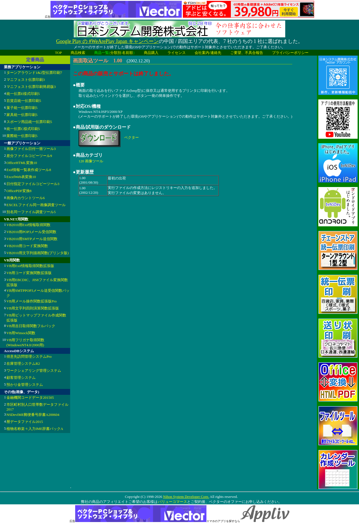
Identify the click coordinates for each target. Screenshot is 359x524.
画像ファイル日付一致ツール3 (31, 149)
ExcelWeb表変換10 (21, 177)
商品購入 (151, 53)
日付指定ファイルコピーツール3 (32, 184)
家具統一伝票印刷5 (22, 115)
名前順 (127, 53)
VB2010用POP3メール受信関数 (31, 232)
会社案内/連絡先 (208, 53)
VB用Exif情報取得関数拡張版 (30, 266)
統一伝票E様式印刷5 (23, 94)
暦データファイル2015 (24, 422)
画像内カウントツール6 (25, 198)
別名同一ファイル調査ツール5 (31, 212)
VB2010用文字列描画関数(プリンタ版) (37, 253)
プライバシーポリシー (290, 53)
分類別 (115, 53)
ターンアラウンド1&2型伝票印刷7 (34, 72)
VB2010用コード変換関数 (27, 246)
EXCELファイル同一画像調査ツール (36, 205)
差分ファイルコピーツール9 (29, 156)
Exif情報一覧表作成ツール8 (28, 170)
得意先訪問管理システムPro (29, 356)
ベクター (131, 137)
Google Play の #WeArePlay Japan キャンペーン (107, 41)
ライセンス (176, 53)
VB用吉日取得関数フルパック (30, 326)
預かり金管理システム (24, 384)
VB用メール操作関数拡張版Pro (31, 301)
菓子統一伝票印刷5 (22, 108)
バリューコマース (172, 502)
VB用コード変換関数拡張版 (29, 273)
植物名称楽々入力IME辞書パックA (34, 429)
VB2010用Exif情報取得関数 (28, 225)
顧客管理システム (21, 377)
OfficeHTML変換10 (21, 163)
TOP (58, 53)
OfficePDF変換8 (18, 191)
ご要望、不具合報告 (246, 53)
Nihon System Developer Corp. (186, 497)
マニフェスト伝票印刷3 (25, 80)
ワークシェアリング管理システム (33, 370)
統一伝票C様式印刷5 (23, 129)
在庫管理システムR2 (23, 363)
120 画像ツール (91, 161)
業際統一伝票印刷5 (22, 136)
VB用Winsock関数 (20, 333)
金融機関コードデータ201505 (30, 397)
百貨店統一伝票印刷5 (23, 101)
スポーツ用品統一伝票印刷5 (29, 122)
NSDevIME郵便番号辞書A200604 (32, 415)
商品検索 (78, 53)
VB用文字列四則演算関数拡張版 (32, 308)
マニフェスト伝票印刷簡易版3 (31, 87)
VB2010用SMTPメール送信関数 (31, 239)
